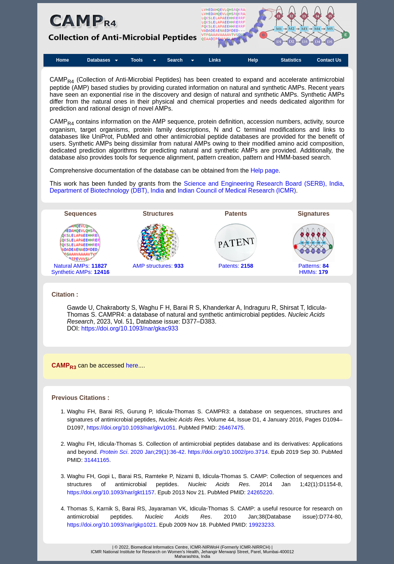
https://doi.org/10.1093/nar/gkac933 (129, 328)
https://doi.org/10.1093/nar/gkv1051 (131, 428)
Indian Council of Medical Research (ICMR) (237, 190)
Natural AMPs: (80, 266)
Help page (264, 170)
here (132, 365)
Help (253, 60)
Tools (139, 60)
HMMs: (313, 272)
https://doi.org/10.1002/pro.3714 (228, 452)
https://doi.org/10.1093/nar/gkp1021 (111, 525)
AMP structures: (158, 266)
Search (176, 60)
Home (62, 60)
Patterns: (313, 266)
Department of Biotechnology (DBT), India (107, 190)
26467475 (231, 428)
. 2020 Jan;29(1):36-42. (144, 452)
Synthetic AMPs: (80, 272)
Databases (100, 60)
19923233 (261, 525)
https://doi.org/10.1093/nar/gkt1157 (110, 492)
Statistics (291, 60)
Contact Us (329, 60)
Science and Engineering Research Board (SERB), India (263, 183)
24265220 (259, 492)
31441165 (96, 460)
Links (215, 60)
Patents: (236, 266)
